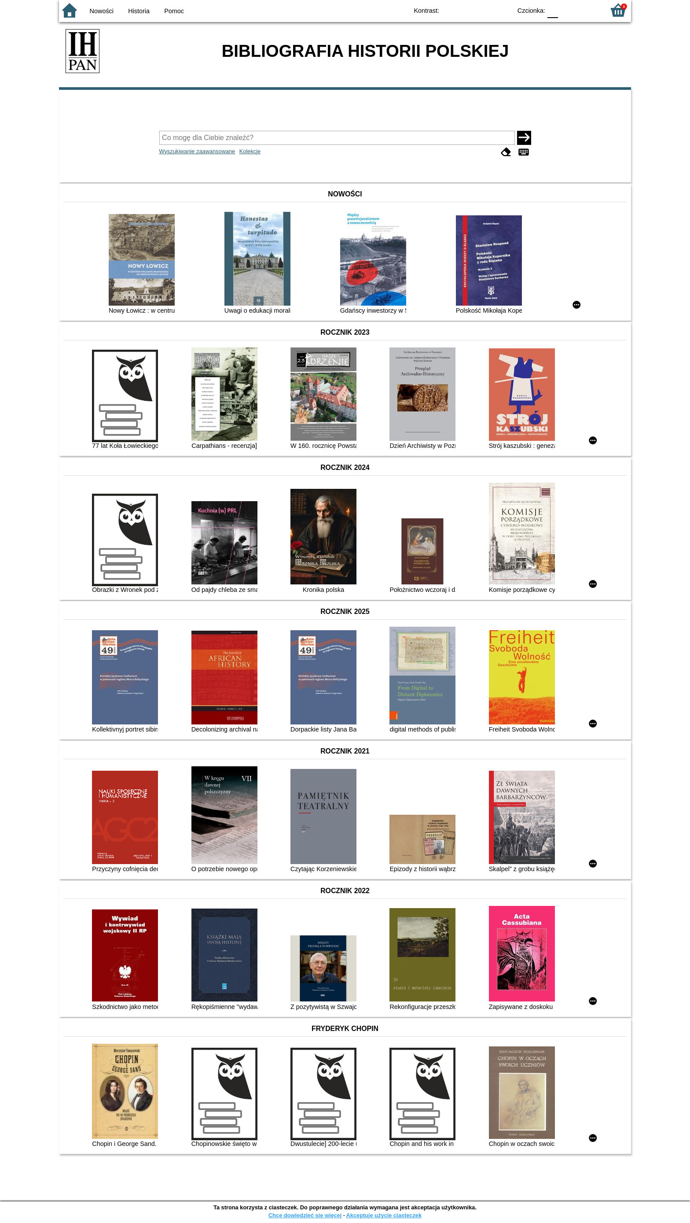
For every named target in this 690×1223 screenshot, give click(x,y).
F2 (588, 10)
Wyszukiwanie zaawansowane (197, 151)
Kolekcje (250, 151)
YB (484, 10)
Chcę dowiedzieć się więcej (304, 1215)
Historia (139, 11)
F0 (552, 10)
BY (502, 10)
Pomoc (174, 11)
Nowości (102, 11)
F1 (568, 10)
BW (467, 10)
